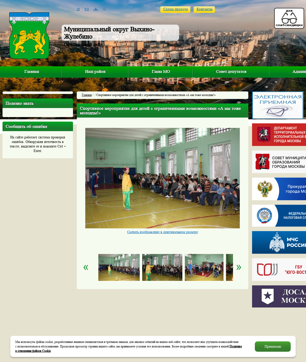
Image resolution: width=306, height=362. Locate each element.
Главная (31, 71)
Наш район (95, 71)
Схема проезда (175, 9)
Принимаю (273, 346)
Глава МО (161, 71)
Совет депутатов (231, 71)
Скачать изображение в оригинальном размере (162, 232)
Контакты (204, 9)
